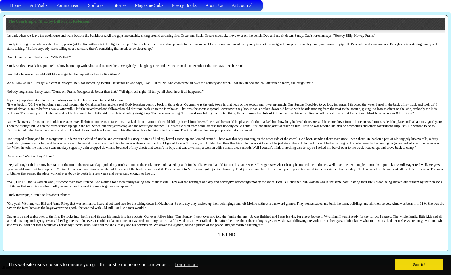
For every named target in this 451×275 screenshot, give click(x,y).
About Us (214, 5)
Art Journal (242, 5)
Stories (120, 5)
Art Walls (38, 5)
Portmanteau (67, 5)
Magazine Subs (149, 5)
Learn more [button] (186, 264)
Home (15, 5)
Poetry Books (184, 5)
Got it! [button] (419, 264)
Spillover (96, 5)
